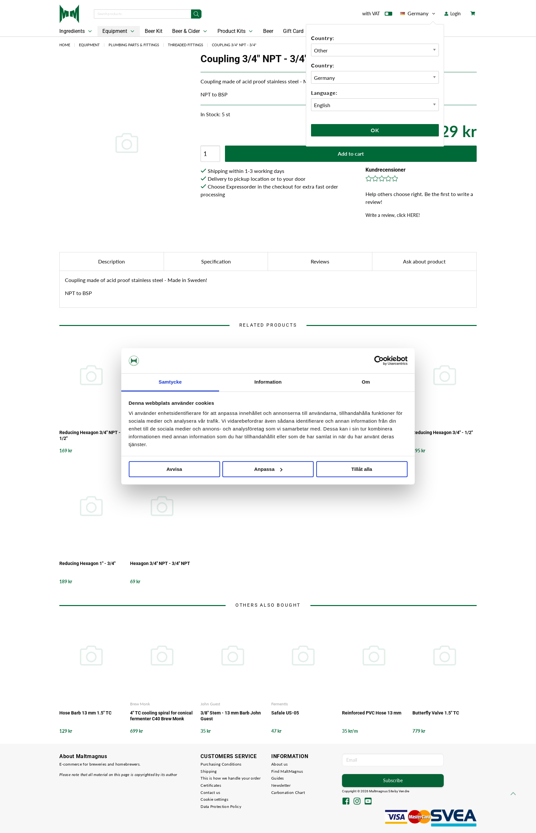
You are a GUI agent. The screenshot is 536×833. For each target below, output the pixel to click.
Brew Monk (140, 703)
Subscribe (393, 780)
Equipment (119, 31)
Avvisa (174, 469)
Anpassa (268, 469)
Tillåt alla (361, 469)
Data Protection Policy (221, 806)
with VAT (377, 15)
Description (111, 261)
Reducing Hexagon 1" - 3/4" (87, 563)
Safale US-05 (285, 712)
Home (64, 45)
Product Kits (235, 31)
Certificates (211, 785)
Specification (216, 261)
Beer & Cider (190, 31)
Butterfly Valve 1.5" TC (435, 712)
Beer (268, 31)
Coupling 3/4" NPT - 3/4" (234, 45)
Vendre (404, 791)
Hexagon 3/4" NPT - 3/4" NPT (160, 563)
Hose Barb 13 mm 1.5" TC (85, 712)
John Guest (210, 703)
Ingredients (76, 31)
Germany (418, 13)
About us (279, 764)
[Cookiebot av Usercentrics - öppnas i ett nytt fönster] (379, 361)
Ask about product (424, 261)
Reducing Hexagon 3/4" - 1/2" (442, 432)
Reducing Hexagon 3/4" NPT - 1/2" (90, 435)
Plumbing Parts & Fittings (134, 45)
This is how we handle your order (231, 778)
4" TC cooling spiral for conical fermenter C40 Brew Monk (161, 715)
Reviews (320, 261)
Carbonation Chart (288, 792)
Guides (277, 778)
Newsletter (280, 785)
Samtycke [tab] (170, 382)
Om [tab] (366, 382)
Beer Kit (153, 31)
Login (452, 13)
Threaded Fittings (185, 45)
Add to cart (351, 153)
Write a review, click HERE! (392, 215)
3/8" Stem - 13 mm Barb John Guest (231, 715)
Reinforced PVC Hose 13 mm (371, 712)
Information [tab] (268, 382)
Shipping (208, 771)
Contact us (210, 792)
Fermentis (279, 703)
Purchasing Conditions (221, 764)
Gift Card (293, 31)
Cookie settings (214, 799)
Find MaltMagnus (287, 771)
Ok (375, 130)
